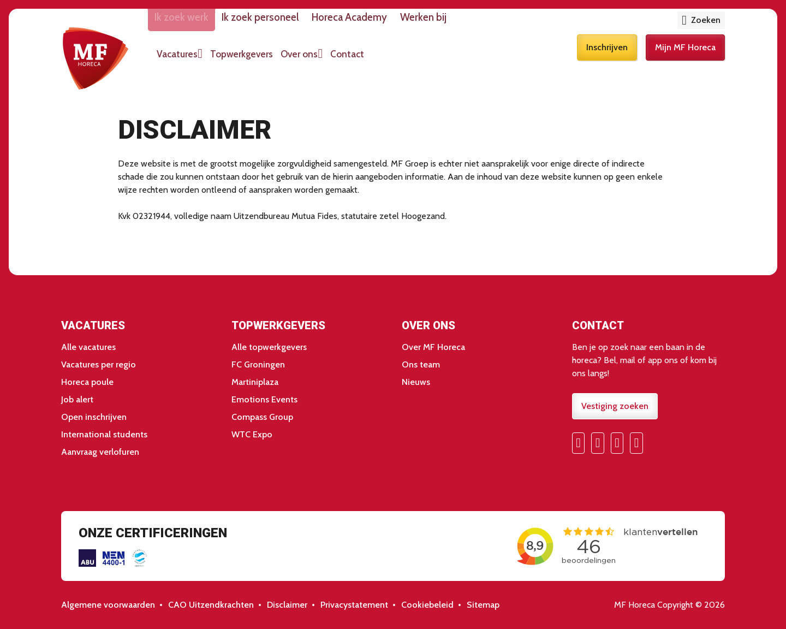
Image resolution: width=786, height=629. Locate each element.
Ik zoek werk (203, 23)
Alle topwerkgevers (269, 347)
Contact (391, 59)
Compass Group (262, 417)
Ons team (421, 364)
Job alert (77, 399)
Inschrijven (607, 59)
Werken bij (465, 23)
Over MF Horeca (433, 347)
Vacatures (198, 59)
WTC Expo (251, 434)
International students (104, 434)
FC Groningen (258, 364)
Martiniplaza (254, 382)
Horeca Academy (384, 23)
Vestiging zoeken (614, 406)
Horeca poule (87, 382)
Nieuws (416, 382)
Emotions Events (264, 399)
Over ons (336, 59)
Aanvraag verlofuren (100, 452)
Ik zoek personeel (288, 23)
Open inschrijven (94, 417)
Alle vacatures (88, 347)
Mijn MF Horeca (685, 59)
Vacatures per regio (98, 364)
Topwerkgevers (271, 59)
